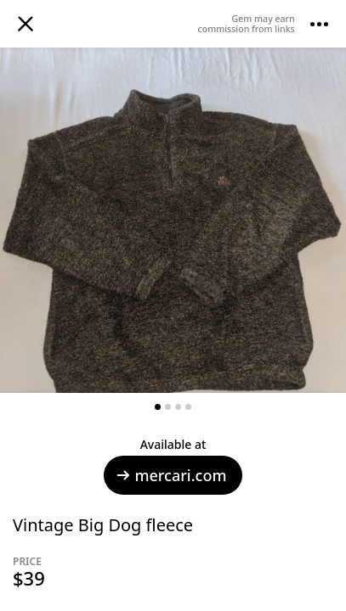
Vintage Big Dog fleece (103, 524)
